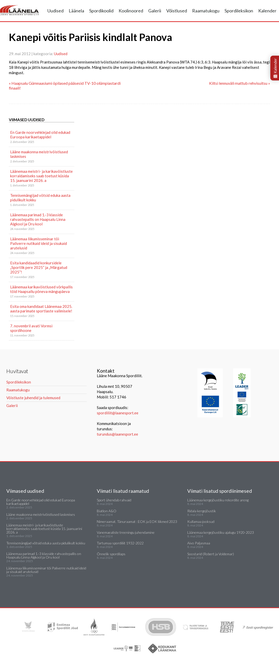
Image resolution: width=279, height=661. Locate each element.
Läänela (76, 10)
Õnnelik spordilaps (111, 554)
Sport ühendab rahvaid (114, 500)
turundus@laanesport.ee (118, 434)
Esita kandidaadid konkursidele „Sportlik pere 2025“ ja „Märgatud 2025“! (38, 267)
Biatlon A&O (106, 511)
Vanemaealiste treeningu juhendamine (126, 532)
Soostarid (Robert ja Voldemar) (210, 554)
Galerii (154, 10)
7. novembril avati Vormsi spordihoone (31, 328)
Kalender (267, 10)
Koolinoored (131, 10)
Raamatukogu (205, 10)
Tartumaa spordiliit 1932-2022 (120, 543)
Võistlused (176, 10)
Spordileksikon (239, 10)
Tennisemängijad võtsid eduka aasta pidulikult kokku (40, 197)
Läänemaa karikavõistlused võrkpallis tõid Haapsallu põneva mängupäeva (41, 289)
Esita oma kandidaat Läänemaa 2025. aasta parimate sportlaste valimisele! (41, 308)
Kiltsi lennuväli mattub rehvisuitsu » (239, 83)
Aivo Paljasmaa (198, 543)
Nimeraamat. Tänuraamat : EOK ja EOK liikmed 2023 (137, 521)
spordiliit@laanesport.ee (117, 413)
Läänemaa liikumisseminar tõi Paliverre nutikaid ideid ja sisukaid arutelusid (38, 243)
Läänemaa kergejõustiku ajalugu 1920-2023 (220, 532)
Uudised (55, 10)
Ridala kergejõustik (201, 511)
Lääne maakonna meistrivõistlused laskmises (39, 154)
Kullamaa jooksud (200, 521)
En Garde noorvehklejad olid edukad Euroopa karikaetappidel (40, 134)
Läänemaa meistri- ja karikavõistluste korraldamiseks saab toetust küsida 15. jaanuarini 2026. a (41, 176)
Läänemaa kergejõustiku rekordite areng (218, 500)
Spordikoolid (101, 10)
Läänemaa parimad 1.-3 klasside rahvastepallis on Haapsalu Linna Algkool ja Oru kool (37, 219)
